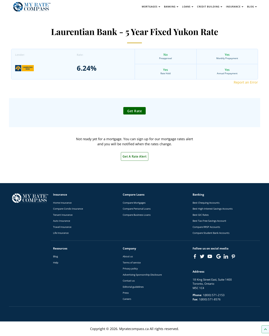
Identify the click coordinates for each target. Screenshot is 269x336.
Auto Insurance (61, 220)
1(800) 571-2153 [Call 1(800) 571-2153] (214, 295)
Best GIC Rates (201, 214)
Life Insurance (61, 233)
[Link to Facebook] (195, 256)
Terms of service (132, 262)
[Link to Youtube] (211, 257)
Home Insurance (62, 202)
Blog (55, 256)
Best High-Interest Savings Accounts (213, 208)
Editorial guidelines (133, 286)
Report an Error (246, 82)
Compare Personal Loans (137, 208)
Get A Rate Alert (135, 156)
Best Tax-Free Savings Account (209, 220)
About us (128, 256)
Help (55, 262)
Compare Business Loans (137, 214)
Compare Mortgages (134, 202)
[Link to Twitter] (202, 256)
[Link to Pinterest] (233, 256)
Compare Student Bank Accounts (211, 233)
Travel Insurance (62, 227)
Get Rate (134, 111)
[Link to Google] (218, 256)
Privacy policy (130, 268)
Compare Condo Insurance (68, 208)
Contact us (129, 280)
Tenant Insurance (62, 214)
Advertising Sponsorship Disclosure (142, 274)
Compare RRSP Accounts (206, 227)
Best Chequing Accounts (206, 202)
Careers (127, 299)
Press (126, 292)
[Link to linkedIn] (226, 256)
